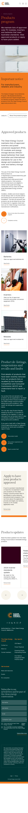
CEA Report (18, 643)
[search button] (20, 3)
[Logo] (14, 615)
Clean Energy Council (13, 779)
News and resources (7, 670)
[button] (6, 595)
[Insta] (9, 622)
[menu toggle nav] (26, 3)
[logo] (5, 3)
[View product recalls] (10, 436)
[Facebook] (7, 622)
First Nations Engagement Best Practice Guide (20, 657)
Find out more (7, 510)
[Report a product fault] (11, 449)
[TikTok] (20, 623)
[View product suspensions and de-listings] (14, 442)
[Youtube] (17, 622)
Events (3, 674)
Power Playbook (19, 647)
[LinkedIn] (12, 623)
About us (3, 648)
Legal (11, 775)
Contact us (4, 645)
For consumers (5, 678)
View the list (6, 264)
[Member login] (23, 3)
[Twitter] (14, 622)
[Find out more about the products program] (14, 214)
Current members (6, 652)
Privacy (16, 775)
